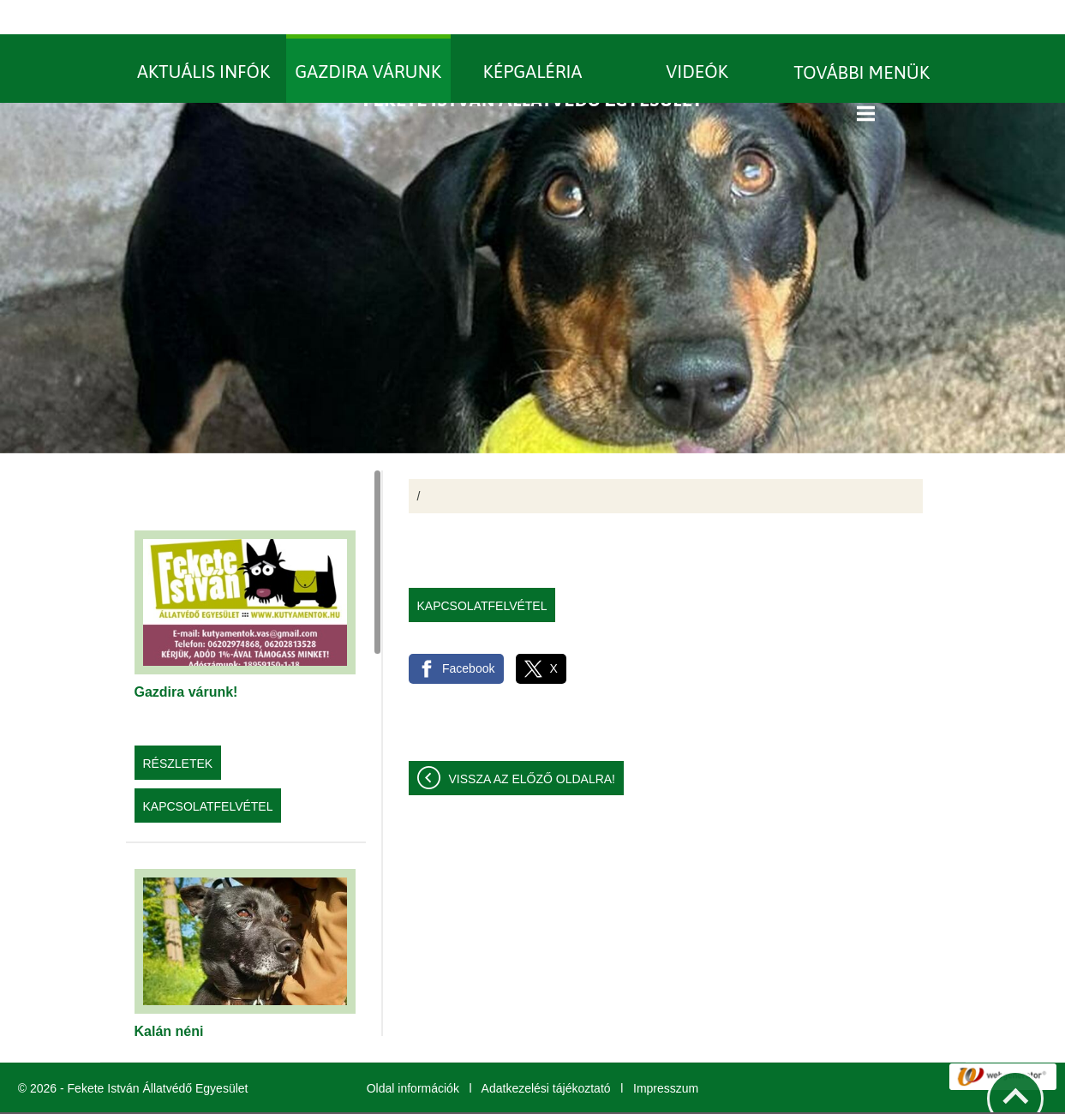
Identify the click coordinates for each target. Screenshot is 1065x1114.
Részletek (178, 729)
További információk (691, 1096)
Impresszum (665, 1054)
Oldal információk (413, 1054)
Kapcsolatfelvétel (208, 772)
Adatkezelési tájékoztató (546, 1054)
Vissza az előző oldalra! (532, 745)
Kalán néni (169, 997)
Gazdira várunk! (186, 657)
